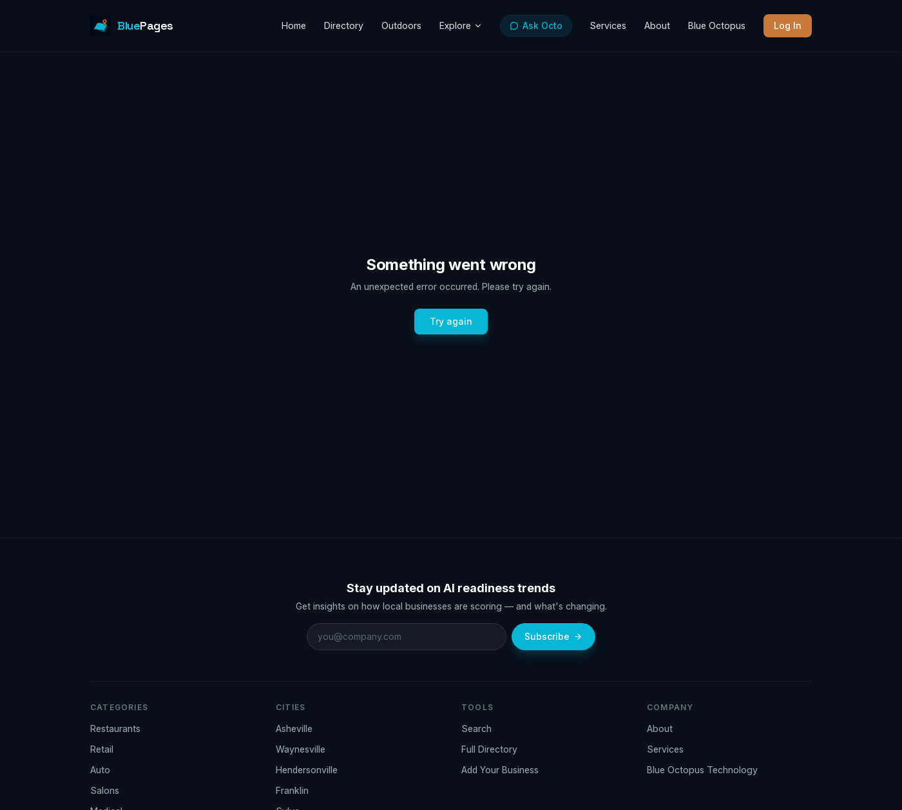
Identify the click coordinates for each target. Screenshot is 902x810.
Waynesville (300, 749)
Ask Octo (536, 25)
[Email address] (406, 636)
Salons (104, 790)
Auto (100, 769)
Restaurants (115, 728)
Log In (787, 25)
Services (608, 25)
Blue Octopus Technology (702, 769)
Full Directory (489, 749)
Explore (461, 25)
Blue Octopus (716, 25)
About (657, 25)
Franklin (292, 790)
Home (294, 25)
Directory (343, 25)
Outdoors (401, 25)
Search (476, 728)
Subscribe (553, 636)
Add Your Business (500, 769)
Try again (451, 321)
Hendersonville (307, 769)
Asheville (294, 728)
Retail (101, 749)
